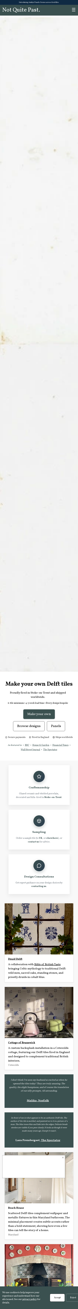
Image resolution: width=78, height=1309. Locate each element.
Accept (57, 1297)
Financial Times (60, 745)
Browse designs (28, 726)
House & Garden (40, 745)
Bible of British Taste (47, 964)
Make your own (39, 714)
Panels (56, 726)
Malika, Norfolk (38, 1101)
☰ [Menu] (74, 10)
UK (40, 838)
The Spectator (50, 749)
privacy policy (29, 1299)
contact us (33, 841)
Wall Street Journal (30, 749)
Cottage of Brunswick (21, 1043)
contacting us (38, 886)
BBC (27, 745)
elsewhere (52, 838)
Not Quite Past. (21, 10)
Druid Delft (15, 959)
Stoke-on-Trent (53, 797)
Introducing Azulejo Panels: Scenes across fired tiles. (39, 2)
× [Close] (63, 1157)
